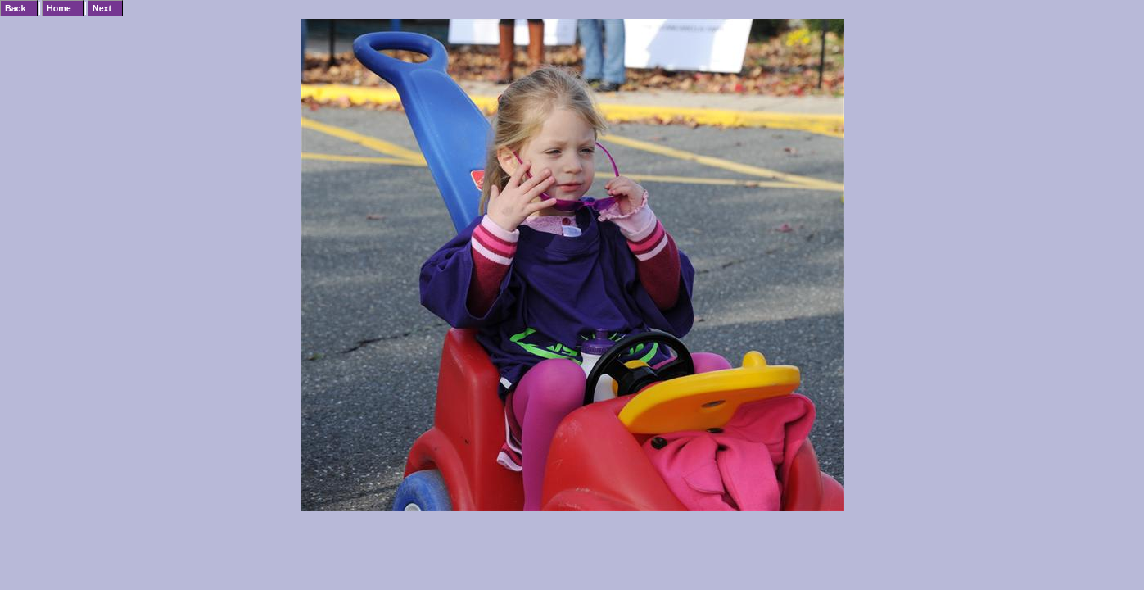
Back (15, 8)
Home (59, 8)
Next (102, 8)
